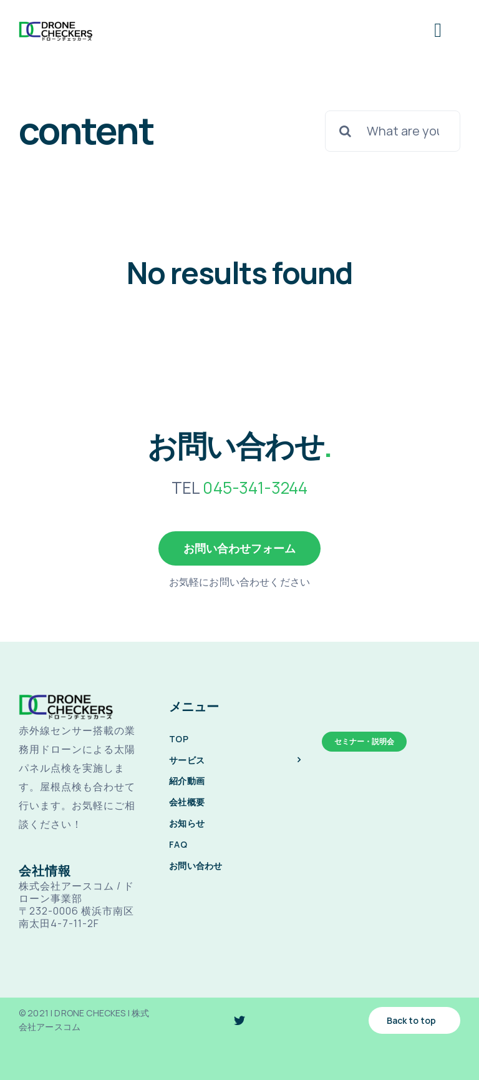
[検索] (345, 131)
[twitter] (239, 1020)
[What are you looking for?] (392, 131)
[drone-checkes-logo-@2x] (56, 25)
